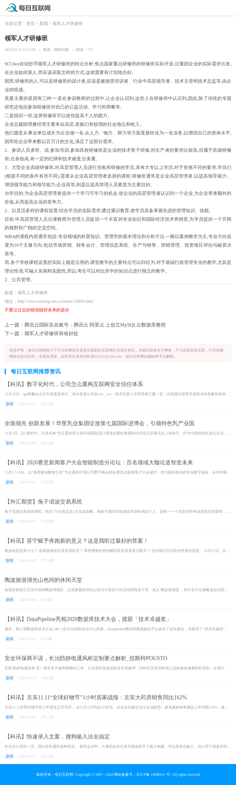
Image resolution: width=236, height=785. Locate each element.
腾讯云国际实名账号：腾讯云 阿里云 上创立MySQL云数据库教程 (95, 324)
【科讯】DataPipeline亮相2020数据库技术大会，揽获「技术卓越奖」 (88, 619)
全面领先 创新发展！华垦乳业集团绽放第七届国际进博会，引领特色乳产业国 (99, 423)
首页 (30, 23)
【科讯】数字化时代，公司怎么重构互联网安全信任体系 (74, 384)
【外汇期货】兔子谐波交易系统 (43, 502)
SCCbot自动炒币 (21, 63)
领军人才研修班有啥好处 (51, 333)
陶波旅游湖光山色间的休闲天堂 (43, 580)
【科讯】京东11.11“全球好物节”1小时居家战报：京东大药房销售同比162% (96, 697)
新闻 (43, 23)
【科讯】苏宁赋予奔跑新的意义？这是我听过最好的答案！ (77, 541)
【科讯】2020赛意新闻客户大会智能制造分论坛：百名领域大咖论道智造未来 (99, 462)
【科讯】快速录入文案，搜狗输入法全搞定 (57, 737)
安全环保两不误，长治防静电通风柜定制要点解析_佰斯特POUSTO (86, 658)
